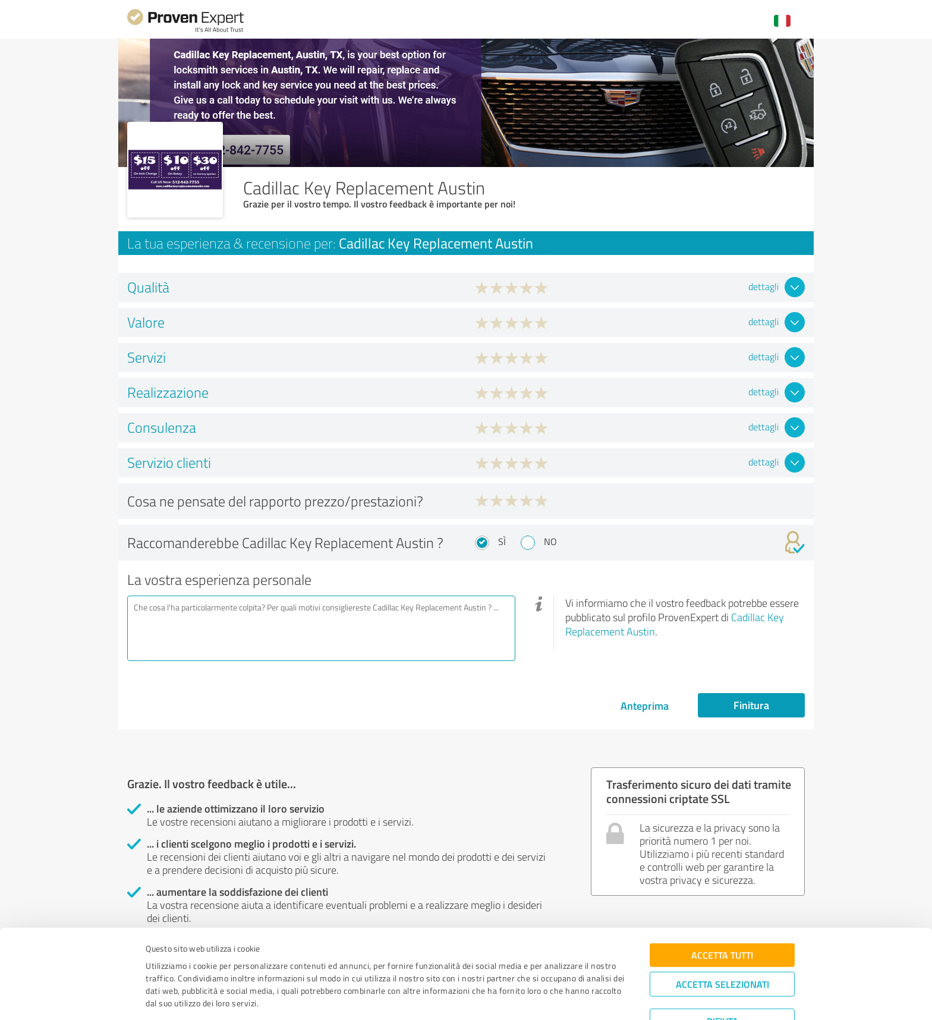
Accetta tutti (722, 916)
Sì (502, 541)
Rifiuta (722, 981)
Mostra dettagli (543, 997)
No (550, 541)
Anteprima (645, 705)
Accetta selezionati (722, 945)
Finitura (751, 705)
